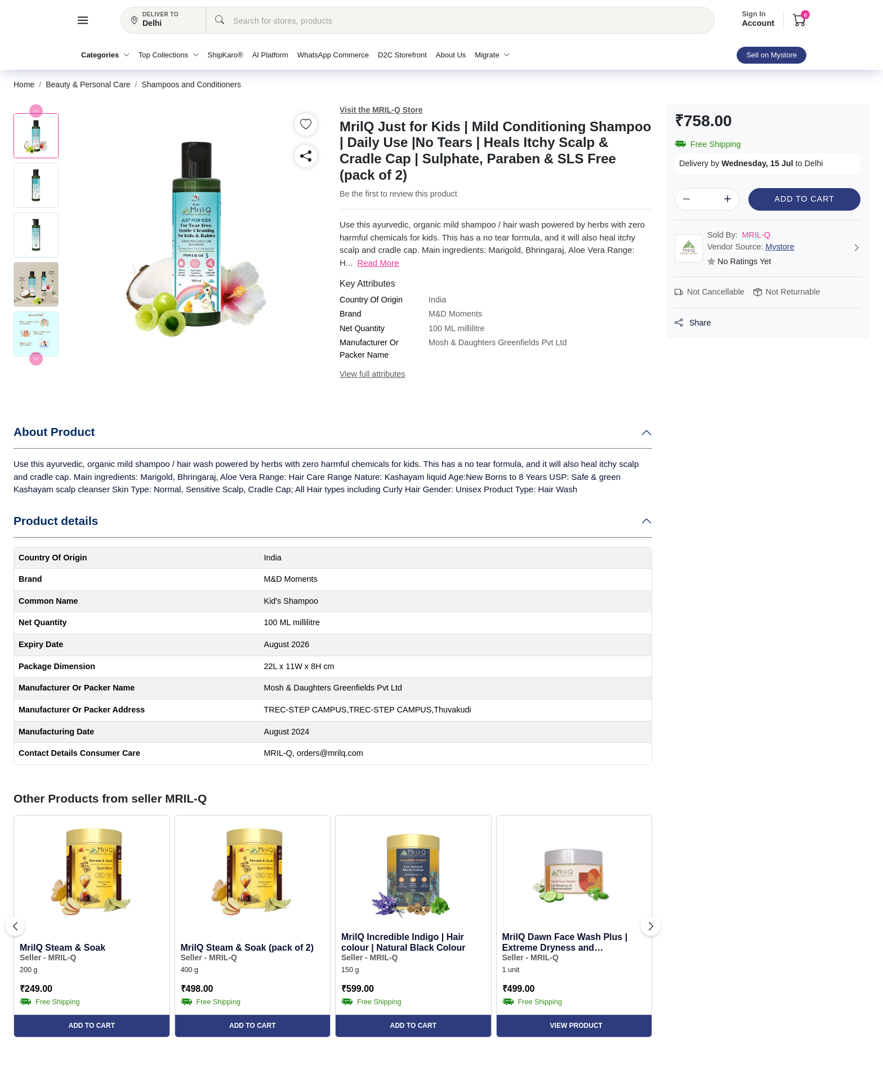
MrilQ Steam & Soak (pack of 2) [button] (247, 947)
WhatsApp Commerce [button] (333, 55)
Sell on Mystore (771, 55)
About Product (54, 431)
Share (693, 322)
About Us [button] (451, 55)
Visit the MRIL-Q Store (381, 109)
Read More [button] (378, 263)
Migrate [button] (492, 55)
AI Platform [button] (270, 55)
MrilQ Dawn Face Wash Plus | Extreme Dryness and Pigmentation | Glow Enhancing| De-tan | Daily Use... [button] (571, 942)
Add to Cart (804, 198)
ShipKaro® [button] (225, 55)
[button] (83, 20)
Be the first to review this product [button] (398, 193)
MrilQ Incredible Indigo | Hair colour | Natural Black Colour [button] (403, 942)
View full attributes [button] (372, 373)
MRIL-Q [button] (738, 234)
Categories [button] (105, 55)
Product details (56, 520)
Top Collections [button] (169, 55)
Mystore (779, 246)
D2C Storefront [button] (402, 55)
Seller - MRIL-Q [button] (48, 957)
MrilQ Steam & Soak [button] (62, 947)
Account (758, 19)
